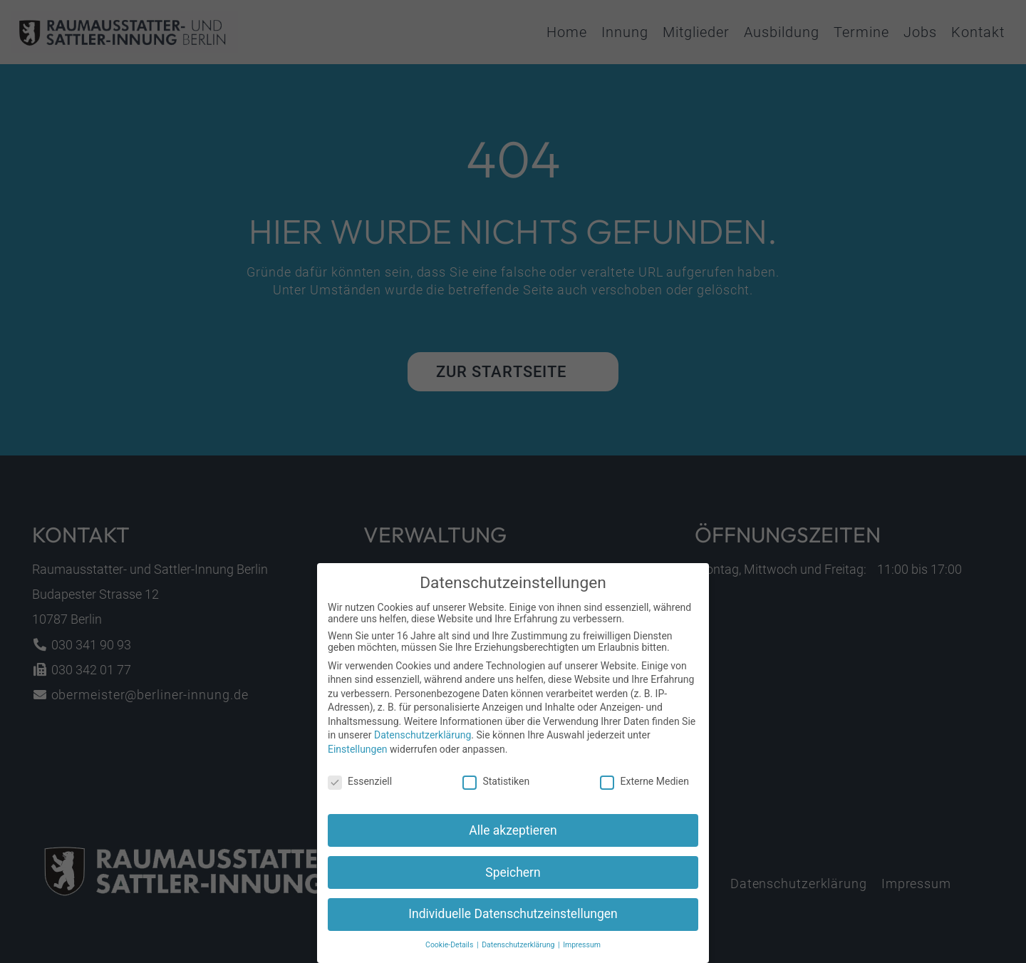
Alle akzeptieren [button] (513, 833)
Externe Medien (644, 784)
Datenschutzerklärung (422, 738)
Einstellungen (358, 752)
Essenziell (360, 784)
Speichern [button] (512, 875)
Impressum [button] (582, 948)
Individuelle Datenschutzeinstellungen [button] (512, 917)
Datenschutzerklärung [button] (519, 948)
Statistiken (495, 784)
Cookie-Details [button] (450, 948)
